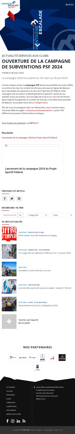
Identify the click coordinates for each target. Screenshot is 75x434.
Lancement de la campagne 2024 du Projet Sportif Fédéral (29, 137)
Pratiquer (10, 395)
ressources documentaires (39, 110)
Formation (10, 402)
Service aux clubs (13, 414)
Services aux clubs (33, 56)
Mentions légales (36, 430)
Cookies (56, 430)
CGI (61, 430)
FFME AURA (26, 430)
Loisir (8, 399)
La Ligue (9, 391)
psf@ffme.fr (33, 123)
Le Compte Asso (40, 102)
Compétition (11, 406)
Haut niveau (11, 410)
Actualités (10, 387)
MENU (70, 4)
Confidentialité (48, 430)
